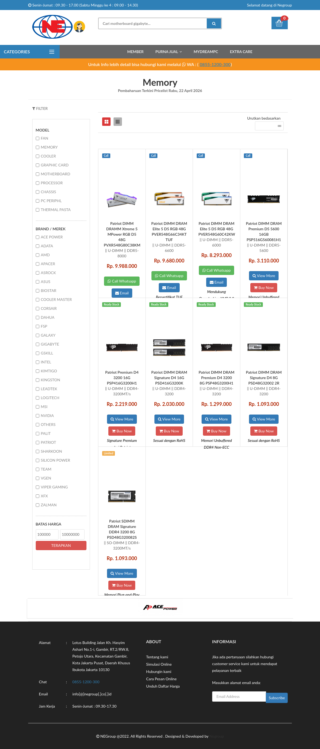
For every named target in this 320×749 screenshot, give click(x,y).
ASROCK (48, 272)
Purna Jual (166, 51)
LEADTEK (49, 388)
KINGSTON (50, 379)
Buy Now (264, 287)
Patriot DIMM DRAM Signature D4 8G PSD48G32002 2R (264, 377)
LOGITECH (50, 397)
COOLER (48, 156)
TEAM (46, 469)
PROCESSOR (52, 182)
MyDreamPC (206, 51)
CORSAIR (49, 308)
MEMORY (49, 147)
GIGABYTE (50, 344)
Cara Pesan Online (161, 678)
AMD (45, 254)
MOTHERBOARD (55, 174)
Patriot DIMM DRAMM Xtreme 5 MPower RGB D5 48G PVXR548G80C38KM (122, 234)
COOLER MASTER (56, 299)
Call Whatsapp (122, 281)
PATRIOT (48, 442)
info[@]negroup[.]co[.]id (91, 694)
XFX (44, 496)
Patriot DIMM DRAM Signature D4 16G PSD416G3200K (169, 377)
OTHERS (48, 424)
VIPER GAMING (54, 487)
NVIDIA (47, 415)
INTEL (46, 362)
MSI (44, 406)
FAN (44, 138)
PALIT (46, 433)
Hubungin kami (158, 671)
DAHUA (47, 317)
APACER (48, 263)
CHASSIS (48, 191)
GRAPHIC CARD (55, 165)
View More (264, 275)
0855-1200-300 (215, 64)
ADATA (47, 246)
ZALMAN (49, 504)
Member (135, 51)
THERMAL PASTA (56, 209)
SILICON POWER (55, 460)
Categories (17, 51)
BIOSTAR (48, 290)
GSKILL (47, 353)
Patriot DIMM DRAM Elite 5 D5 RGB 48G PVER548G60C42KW (216, 228)
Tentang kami (157, 657)
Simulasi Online (159, 664)
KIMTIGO (49, 371)
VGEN (46, 478)
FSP (44, 326)
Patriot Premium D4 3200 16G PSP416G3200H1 (121, 377)
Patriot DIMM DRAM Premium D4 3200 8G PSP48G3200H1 (216, 377)
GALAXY (48, 335)
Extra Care (241, 51)
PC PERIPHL (51, 200)
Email (122, 293)
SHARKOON (51, 451)
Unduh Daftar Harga (163, 686)
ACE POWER (52, 237)
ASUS (45, 281)
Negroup (216, 736)
